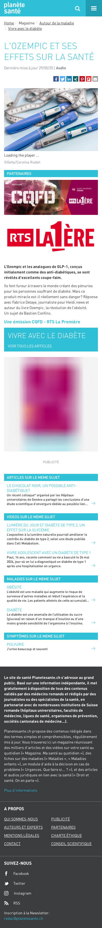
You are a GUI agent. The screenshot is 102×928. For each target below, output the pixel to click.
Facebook (16, 873)
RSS (12, 903)
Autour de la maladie (56, 23)
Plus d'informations (20, 790)
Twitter (14, 883)
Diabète (14, 609)
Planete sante (13, 8)
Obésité (14, 587)
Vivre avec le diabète (25, 28)
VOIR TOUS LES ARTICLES (30, 346)
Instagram (17, 893)
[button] (56, 79)
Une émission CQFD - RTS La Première (42, 321)
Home (9, 23)
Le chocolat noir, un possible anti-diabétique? (42, 488)
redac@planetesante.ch (23, 918)
